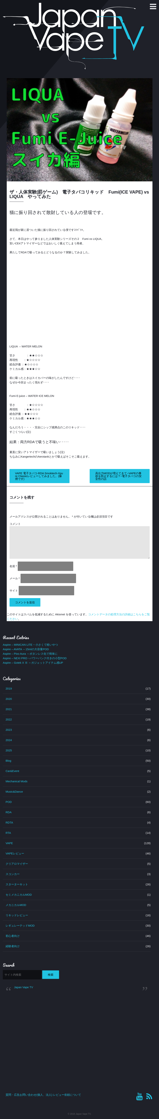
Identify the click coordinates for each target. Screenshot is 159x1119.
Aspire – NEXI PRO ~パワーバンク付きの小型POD (35, 658)
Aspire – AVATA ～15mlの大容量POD (26, 649)
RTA (8, 832)
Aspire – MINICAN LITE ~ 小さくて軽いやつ (30, 644)
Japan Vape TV (23, 987)
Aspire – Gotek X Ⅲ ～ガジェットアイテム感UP (33, 662)
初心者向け (13, 935)
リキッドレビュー (17, 915)
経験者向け (13, 946)
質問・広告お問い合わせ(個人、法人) (29, 1094)
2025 (9, 750)
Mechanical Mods (16, 781)
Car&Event (12, 771)
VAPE (9, 843)
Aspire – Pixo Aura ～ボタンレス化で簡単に (30, 653)
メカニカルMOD (16, 905)
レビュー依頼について (67, 1094)
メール (15, 578)
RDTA (9, 822)
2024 (9, 740)
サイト (14, 590)
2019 (9, 688)
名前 (13, 566)
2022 (9, 719)
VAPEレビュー (15, 853)
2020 (9, 698)
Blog (8, 760)
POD (9, 801)
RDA (9, 812)
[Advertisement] (77, 1024)
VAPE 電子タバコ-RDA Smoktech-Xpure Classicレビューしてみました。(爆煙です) (39, 476)
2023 (9, 729)
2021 (9, 709)
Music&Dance (14, 791)
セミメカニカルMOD (19, 894)
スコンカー (13, 874)
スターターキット (17, 884)
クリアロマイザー (17, 863)
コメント (15, 523)
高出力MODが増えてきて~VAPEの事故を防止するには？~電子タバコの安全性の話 (118, 476)
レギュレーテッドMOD (20, 925)
